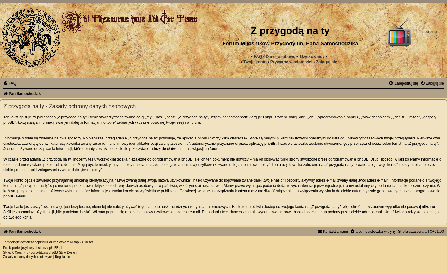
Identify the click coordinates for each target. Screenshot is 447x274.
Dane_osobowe (280, 56)
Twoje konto (255, 62)
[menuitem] (291, 62)
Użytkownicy (312, 56)
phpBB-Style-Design (63, 252)
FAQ (258, 56)
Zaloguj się (326, 62)
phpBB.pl (55, 248)
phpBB (39, 242)
